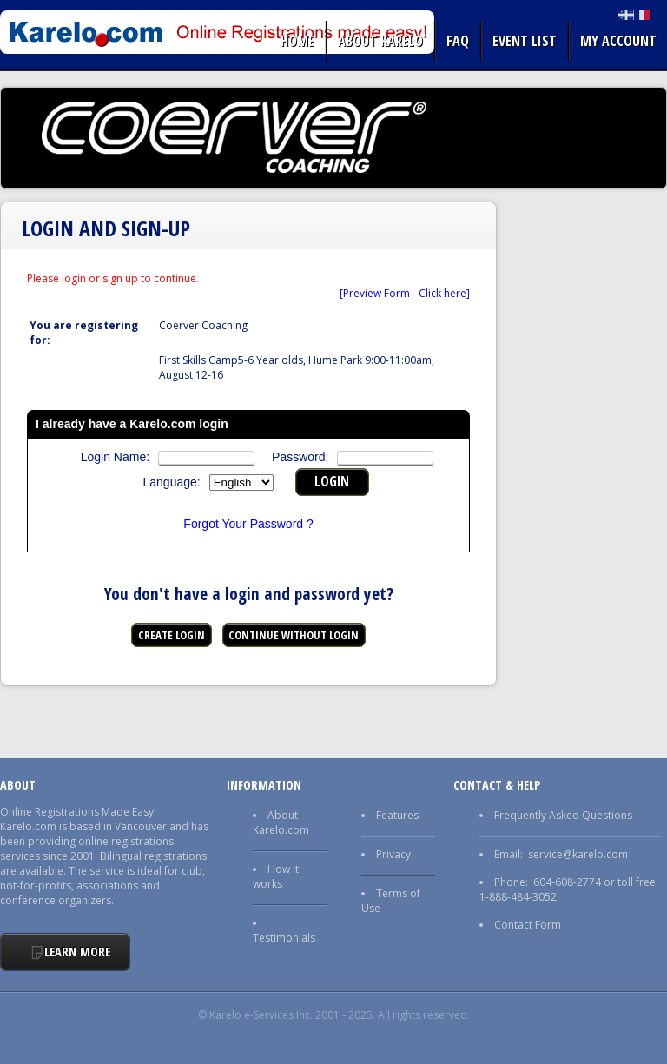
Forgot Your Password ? (248, 524)
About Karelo (380, 40)
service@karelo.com (578, 854)
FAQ (457, 40)
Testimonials (284, 937)
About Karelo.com (281, 822)
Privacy (393, 854)
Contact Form (527, 924)
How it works (276, 876)
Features (397, 815)
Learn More (77, 951)
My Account (618, 40)
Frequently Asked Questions (563, 815)
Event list (524, 40)
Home (297, 40)
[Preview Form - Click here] (405, 293)
